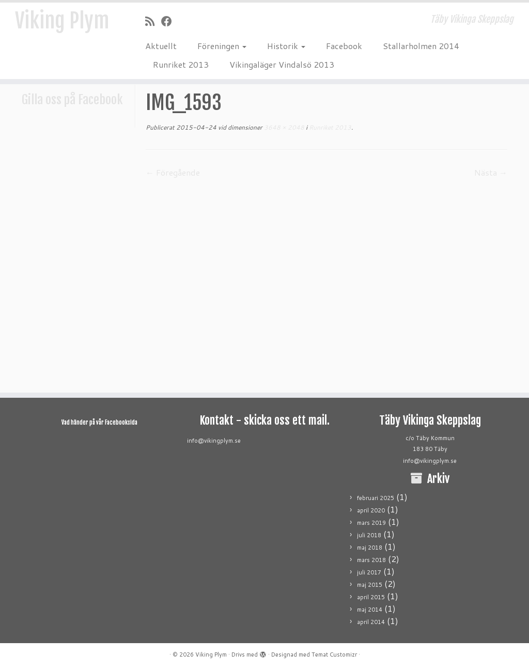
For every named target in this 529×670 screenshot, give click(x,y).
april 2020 (371, 510)
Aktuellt (161, 46)
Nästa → (490, 172)
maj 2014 (369, 609)
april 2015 (371, 597)
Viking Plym (62, 20)
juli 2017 (369, 572)
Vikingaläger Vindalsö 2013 (281, 64)
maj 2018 (369, 547)
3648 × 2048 (283, 127)
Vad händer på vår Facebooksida (99, 422)
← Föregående (173, 172)
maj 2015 (369, 585)
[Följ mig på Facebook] (170, 21)
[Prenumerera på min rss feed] (153, 21)
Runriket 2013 (181, 64)
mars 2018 (371, 560)
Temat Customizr (334, 654)
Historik (286, 46)
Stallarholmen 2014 (421, 46)
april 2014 (371, 622)
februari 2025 (375, 498)
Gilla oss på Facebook (72, 99)
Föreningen (221, 46)
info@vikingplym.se (214, 441)
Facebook (344, 46)
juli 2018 (369, 535)
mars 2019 (371, 523)
